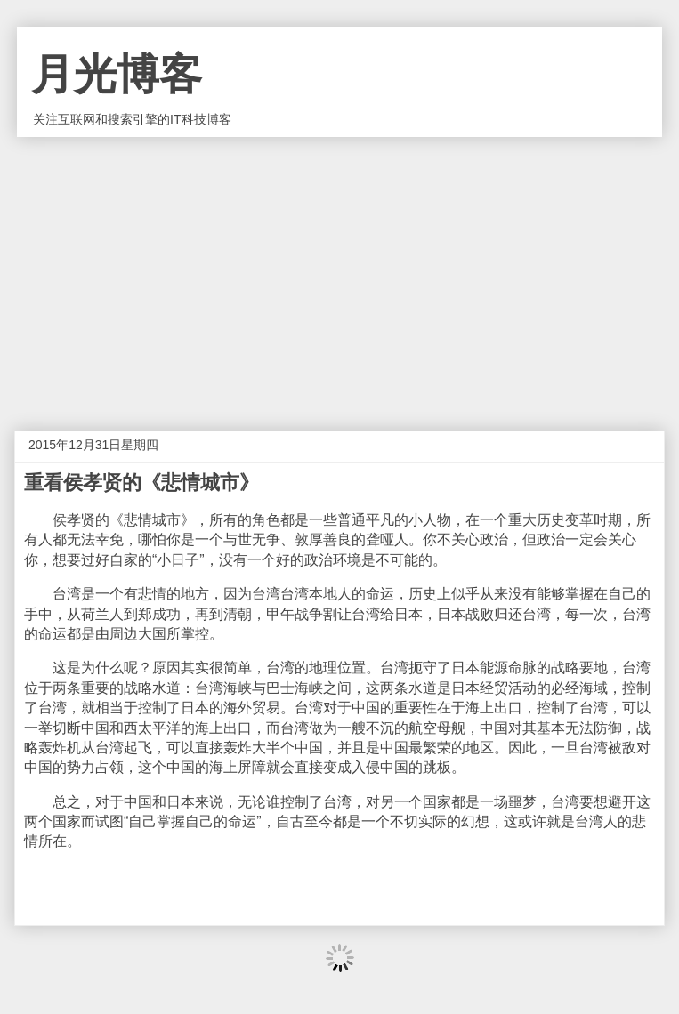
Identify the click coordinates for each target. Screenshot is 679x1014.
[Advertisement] (339, 270)
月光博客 (116, 74)
